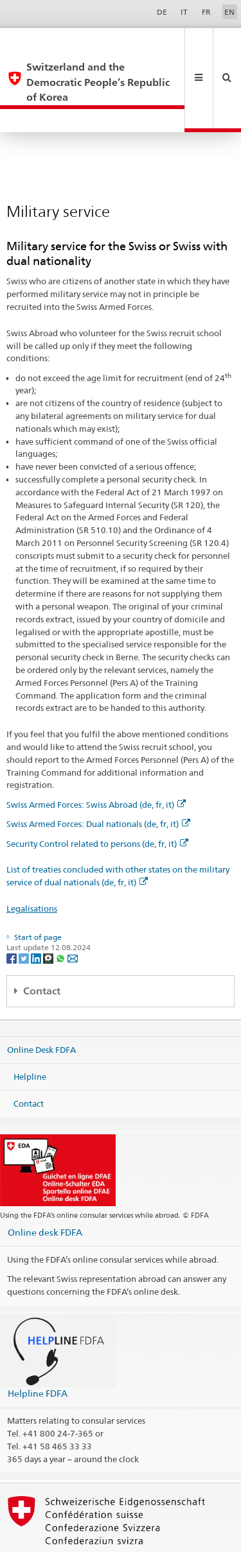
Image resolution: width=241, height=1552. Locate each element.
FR (206, 12)
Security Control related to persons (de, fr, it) (97, 798)
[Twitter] (25, 912)
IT (184, 12)
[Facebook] (12, 912)
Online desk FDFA (45, 1186)
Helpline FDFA (37, 1347)
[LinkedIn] (37, 912)
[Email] (72, 912)
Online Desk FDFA (41, 1004)
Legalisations (31, 863)
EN (229, 12)
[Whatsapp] (61, 912)
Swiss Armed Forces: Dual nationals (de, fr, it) (98, 778)
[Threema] (49, 912)
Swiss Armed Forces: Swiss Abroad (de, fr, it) (96, 759)
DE (162, 12)
